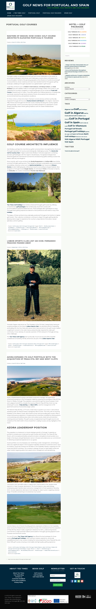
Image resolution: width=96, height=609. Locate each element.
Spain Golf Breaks (78, 134)
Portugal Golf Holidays (52, 13)
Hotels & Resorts (38, 547)
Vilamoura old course (81, 136)
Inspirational (30, 343)
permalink (17, 230)
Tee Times (23, 42)
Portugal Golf (34, 13)
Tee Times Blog (19, 575)
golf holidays (83, 109)
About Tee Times (18, 573)
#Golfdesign (11, 227)
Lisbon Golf (45, 547)
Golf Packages (38, 575)
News (35, 343)
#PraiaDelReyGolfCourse (27, 550)
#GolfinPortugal (20, 227)
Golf (76, 109)
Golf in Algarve (74, 112)
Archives (67, 87)
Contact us (18, 577)
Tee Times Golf (19, 13)
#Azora (32, 548)
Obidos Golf (54, 547)
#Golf (40, 226)
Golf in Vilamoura (77, 126)
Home (9, 13)
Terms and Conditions (19, 580)
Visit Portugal (82, 139)
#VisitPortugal (33, 229)
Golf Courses (16, 226)
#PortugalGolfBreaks (32, 227)
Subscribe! (58, 585)
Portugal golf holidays (75, 131)
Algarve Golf (69, 109)
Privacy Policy (18, 582)
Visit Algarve (70, 139)
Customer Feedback (18, 578)
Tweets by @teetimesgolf (72, 151)
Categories (68, 97)
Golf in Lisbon (77, 115)
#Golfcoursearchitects (49, 226)
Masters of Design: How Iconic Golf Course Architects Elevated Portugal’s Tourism (31, 37)
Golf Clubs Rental (38, 577)
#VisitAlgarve (24, 229)
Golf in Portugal (23, 226)
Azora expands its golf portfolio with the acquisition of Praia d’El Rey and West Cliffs (32, 358)
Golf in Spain (72, 122)
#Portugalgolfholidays (13, 229)
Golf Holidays (22, 547)
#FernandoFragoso (53, 343)
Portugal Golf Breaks (73, 129)
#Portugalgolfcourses (44, 227)
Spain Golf (68, 13)
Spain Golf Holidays (14, 15)
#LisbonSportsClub (28, 345)
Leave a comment (43, 229)
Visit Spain (69, 142)
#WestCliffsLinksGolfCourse (51, 550)
